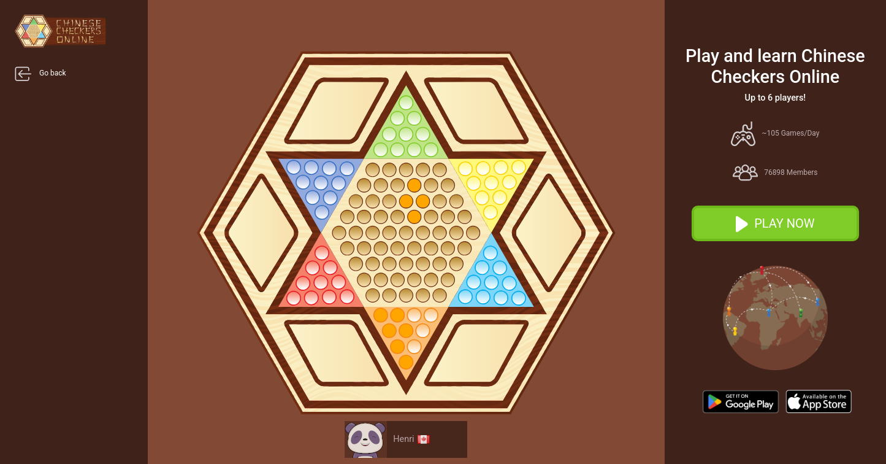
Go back (40, 73)
